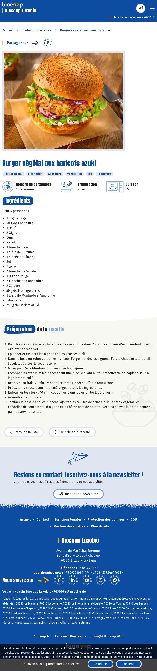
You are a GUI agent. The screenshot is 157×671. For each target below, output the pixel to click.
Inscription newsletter (78, 494)
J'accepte (128, 664)
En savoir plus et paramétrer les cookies (50, 664)
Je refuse (100, 664)
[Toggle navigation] (152, 9)
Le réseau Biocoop (69, 636)
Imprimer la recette (72, 432)
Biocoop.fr (41, 636)
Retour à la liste (24, 432)
